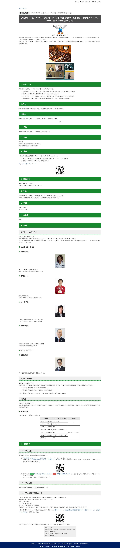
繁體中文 (94, 1)
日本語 (77, 1)
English (82, 1)
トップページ (22, 8)
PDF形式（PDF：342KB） (64, 474)
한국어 (99, 1)
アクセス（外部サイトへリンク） (28, 164)
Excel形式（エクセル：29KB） (42, 474)
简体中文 (88, 1)
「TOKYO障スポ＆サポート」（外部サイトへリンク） (37, 458)
